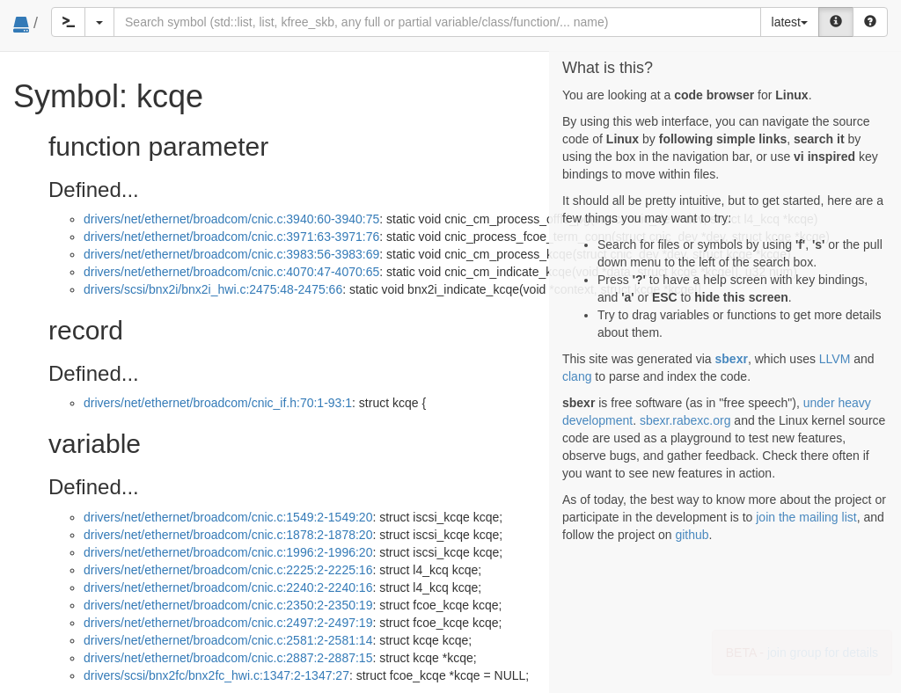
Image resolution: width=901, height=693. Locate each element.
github (691, 535)
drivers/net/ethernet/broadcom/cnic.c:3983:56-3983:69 (231, 254)
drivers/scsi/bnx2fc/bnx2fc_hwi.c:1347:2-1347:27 (216, 675)
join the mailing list (806, 517)
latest (790, 22)
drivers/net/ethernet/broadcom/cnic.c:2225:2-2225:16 (228, 570)
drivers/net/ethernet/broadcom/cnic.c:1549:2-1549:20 (228, 517)
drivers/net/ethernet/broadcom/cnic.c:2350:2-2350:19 (228, 605)
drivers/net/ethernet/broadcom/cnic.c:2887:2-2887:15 (228, 658)
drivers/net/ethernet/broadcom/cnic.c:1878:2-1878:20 (228, 535)
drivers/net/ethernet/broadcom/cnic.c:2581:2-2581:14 (228, 640)
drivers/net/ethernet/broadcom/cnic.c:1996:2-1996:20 (228, 552)
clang (576, 376)
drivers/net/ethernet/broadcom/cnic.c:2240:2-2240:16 (228, 587)
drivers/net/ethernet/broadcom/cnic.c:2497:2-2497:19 (228, 623)
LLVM (835, 359)
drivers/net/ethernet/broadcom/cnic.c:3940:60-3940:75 (231, 219)
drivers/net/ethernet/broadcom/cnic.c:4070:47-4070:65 (231, 272)
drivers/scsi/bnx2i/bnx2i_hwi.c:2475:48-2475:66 (213, 289)
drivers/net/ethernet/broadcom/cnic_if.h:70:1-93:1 (218, 403)
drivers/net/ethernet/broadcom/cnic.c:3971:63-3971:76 (231, 237)
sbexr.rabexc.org (685, 420)
